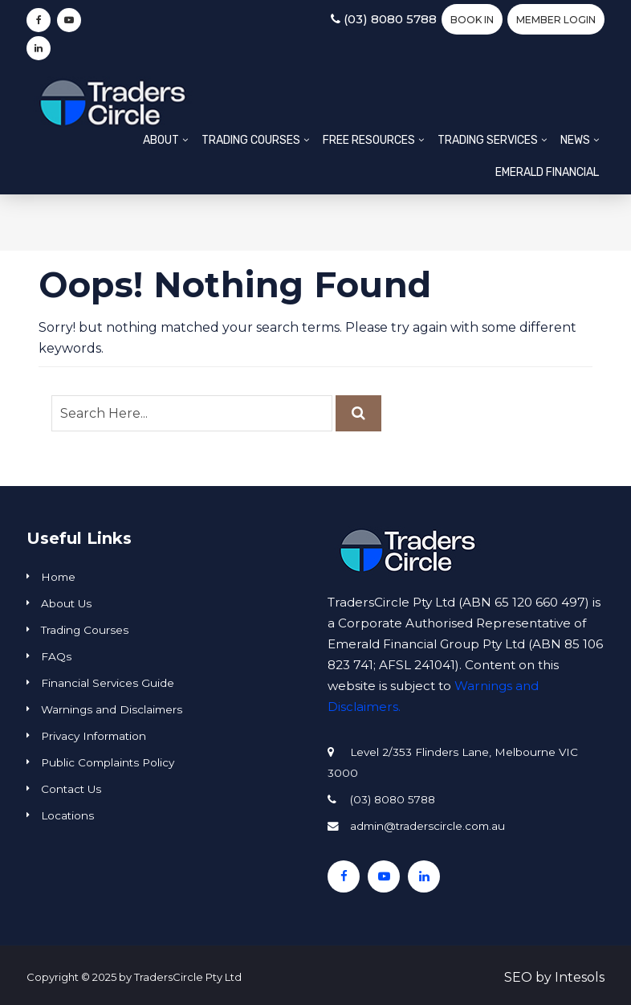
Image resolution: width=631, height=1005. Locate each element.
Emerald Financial (547, 172)
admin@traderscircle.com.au (427, 825)
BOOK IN (472, 20)
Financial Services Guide (107, 682)
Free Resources (369, 140)
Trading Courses (251, 140)
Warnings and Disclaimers (111, 709)
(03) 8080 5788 (384, 19)
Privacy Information (93, 735)
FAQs (56, 656)
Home (58, 576)
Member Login (556, 20)
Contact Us (71, 788)
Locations (67, 815)
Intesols (580, 977)
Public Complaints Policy (107, 762)
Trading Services (488, 140)
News (575, 140)
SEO (518, 977)
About (161, 140)
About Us (66, 603)
